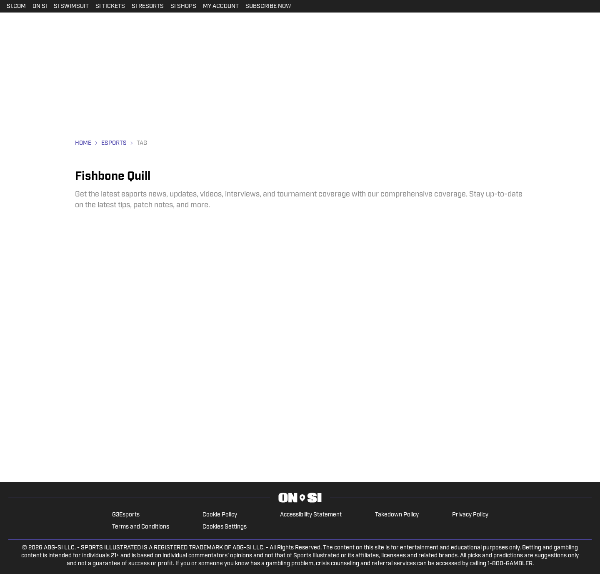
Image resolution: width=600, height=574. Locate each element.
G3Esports (126, 515)
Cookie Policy (219, 515)
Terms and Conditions (140, 527)
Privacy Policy (470, 515)
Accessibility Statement (311, 515)
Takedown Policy (397, 515)
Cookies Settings (224, 527)
